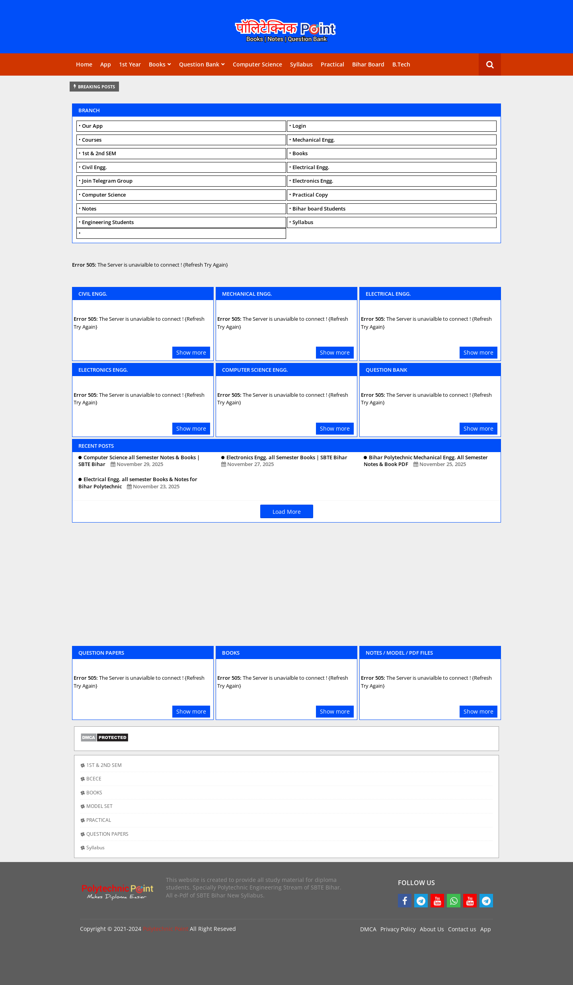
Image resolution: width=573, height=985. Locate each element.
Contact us (462, 929)
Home (84, 64)
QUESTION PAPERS (107, 834)
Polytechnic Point (165, 928)
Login (299, 125)
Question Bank (199, 64)
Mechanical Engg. (313, 139)
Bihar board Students (318, 208)
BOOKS (94, 792)
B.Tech (401, 64)
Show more (191, 352)
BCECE (93, 778)
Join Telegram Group (107, 180)
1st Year (130, 64)
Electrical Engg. (310, 167)
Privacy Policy (398, 929)
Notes (89, 208)
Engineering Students (108, 222)
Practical (332, 64)
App (105, 64)
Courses (91, 139)
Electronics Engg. (312, 180)
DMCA (368, 929)
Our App (92, 125)
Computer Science (257, 64)
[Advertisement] (286, 588)
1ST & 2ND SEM (104, 765)
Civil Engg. (94, 167)
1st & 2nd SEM (99, 153)
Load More (287, 511)
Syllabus (301, 64)
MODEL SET (99, 806)
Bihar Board (368, 64)
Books (157, 64)
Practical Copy (310, 194)
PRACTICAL (98, 820)
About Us (432, 929)
